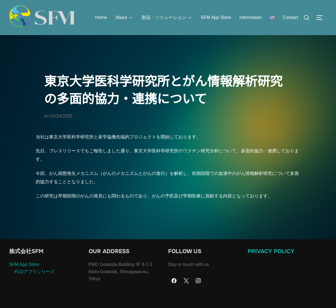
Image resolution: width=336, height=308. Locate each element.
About (124, 17)
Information (250, 17)
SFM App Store (216, 17)
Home (101, 17)
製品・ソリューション (167, 17)
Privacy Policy (271, 262)
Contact (290, 17)
